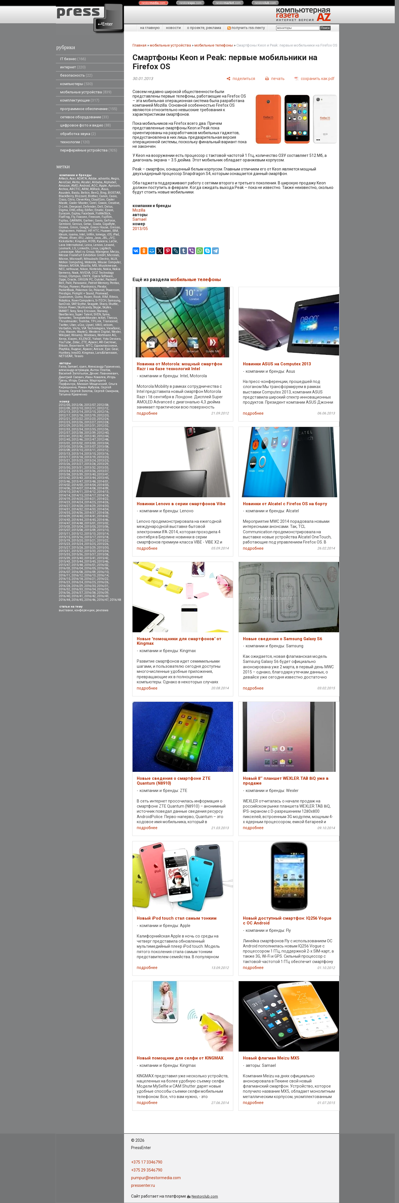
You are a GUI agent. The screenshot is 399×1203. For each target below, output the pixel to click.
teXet (101, 318)
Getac (87, 224)
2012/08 (102, 405)
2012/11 (90, 408)
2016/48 (115, 600)
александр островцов (74, 370)
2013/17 (64, 457)
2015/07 (64, 530)
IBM (115, 231)
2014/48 (77, 523)
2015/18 (102, 537)
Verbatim (65, 328)
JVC (112, 238)
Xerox (62, 339)
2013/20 (102, 457)
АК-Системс (107, 342)
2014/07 (77, 488)
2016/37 (77, 593)
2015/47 (64, 565)
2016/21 (90, 579)
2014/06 (64, 488)
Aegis (115, 178)
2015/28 (77, 547)
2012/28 (102, 422)
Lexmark (65, 248)
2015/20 (77, 540)
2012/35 (90, 429)
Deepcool (75, 206)
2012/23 (90, 419)
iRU (80, 238)
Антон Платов (100, 370)
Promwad (101, 293)
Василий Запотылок (73, 373)
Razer (88, 297)
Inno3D (76, 353)
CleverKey (83, 199)
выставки (66, 610)
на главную (150, 28)
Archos (63, 189)
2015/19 (64, 540)
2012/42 (77, 436)
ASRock (95, 189)
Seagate (92, 304)
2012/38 (77, 433)
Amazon (64, 185)
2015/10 (102, 530)
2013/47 (77, 481)
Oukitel (99, 279)
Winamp (76, 335)
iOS (109, 234)
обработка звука (78, 134)
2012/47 (90, 439)
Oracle (71, 279)
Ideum (63, 234)
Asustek (64, 193)
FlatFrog (64, 217)
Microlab (113, 255)
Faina (62, 366)
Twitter (63, 325)
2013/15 (90, 454)
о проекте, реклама (204, 28)
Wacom (70, 332)
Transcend (110, 321)
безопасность (76, 75)
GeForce (109, 220)
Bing (103, 193)
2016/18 (77, 579)
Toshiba (84, 321)
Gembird (65, 224)
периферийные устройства (88, 150)
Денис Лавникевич (104, 373)
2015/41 (90, 558)
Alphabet (110, 182)
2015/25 (90, 544)
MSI (94, 265)
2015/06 (102, 526)
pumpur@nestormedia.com (156, 1177)
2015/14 (102, 534)
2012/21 (64, 419)
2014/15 (77, 495)
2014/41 (90, 516)
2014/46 (102, 520)
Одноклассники (105, 345)
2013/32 (90, 467)
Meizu (114, 252)
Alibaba (97, 182)
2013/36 (90, 471)
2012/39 (90, 433)
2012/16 (102, 412)
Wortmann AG (106, 335)
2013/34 (64, 471)
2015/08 (77, 530)
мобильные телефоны (213, 45)
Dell (100, 206)
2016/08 (77, 572)
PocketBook (66, 290)
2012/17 (64, 415)
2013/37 (102, 471)
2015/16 (77, 537)
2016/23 (64, 582)
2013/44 (90, 478)
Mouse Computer (109, 262)
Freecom (94, 217)
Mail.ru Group (84, 252)
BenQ (95, 193)
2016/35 (102, 589)
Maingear (102, 252)
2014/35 (64, 513)
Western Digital (99, 332)
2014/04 (90, 485)
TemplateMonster (85, 318)
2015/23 (64, 544)
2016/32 (64, 589)
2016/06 (102, 568)
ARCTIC (75, 189)
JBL (105, 238)
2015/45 (90, 561)
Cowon (102, 203)
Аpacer (93, 342)
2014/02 (64, 485)
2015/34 (102, 551)
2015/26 (102, 544)
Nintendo (95, 269)
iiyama (73, 234)
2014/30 (102, 506)
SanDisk (64, 304)
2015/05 (90, 526)
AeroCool (65, 182)
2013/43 (77, 478)
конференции (84, 610)
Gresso (115, 227)
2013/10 (77, 450)
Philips (63, 286)
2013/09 (64, 450)
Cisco (62, 199)
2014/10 (64, 492)
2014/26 (102, 502)
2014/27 (64, 506)
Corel (92, 203)
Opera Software (102, 276)
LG (74, 248)
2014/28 (77, 506)
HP (89, 231)
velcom (108, 325)
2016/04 (77, 568)
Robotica (64, 300)
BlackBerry (66, 196)
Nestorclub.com (205, 1196)
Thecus (112, 318)
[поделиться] (241, 78)
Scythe (81, 304)
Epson (109, 210)
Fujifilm (107, 217)
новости (173, 28)
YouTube (65, 342)
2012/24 (102, 419)
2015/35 (64, 554)
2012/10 (77, 408)
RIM (105, 297)
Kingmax (88, 353)
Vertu (76, 328)
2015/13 (90, 534)
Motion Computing (71, 262)
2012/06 (77, 405)
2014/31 (64, 509)
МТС (89, 345)
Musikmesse (107, 265)
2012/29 (64, 425)
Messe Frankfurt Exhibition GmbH (82, 255)
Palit (69, 283)
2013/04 (102, 443)
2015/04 (77, 526)
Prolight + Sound (83, 293)
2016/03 (64, 568)
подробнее (147, 413)
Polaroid (99, 290)
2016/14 (102, 575)
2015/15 (64, 537)
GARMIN (76, 220)
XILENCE (85, 339)
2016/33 (77, 589)
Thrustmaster (68, 321)
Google (84, 227)
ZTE (84, 342)
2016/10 (102, 572)
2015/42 (102, 558)
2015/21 (90, 540)
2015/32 (77, 551)
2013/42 (64, 478)
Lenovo (98, 245)
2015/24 (77, 544)
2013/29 (102, 464)
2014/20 (77, 499)
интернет (73, 67)
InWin (90, 234)
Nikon (84, 269)
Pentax (114, 283)
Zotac (76, 342)
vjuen (83, 366)
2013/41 (102, 474)
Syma (106, 314)
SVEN (97, 314)
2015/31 (64, 551)
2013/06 (77, 446)
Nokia (107, 269)
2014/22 (102, 499)
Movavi (63, 265)
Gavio (98, 220)
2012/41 (64, 436)
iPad (116, 234)
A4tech (63, 178)
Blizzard (81, 196)
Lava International (71, 245)
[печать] (275, 78)
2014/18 (102, 495)
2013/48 (90, 481)
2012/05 (64, 405)
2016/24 (77, 582)
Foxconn (81, 217)
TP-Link (96, 321)
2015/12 (77, 534)
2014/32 (77, 509)
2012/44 (102, 436)
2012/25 (64, 422)
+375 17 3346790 (146, 1162)
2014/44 (77, 520)
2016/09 (90, 572)
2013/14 (77, 454)
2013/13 (64, 454)
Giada (97, 224)
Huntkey (64, 353)
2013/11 (90, 450)
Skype (97, 307)
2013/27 (77, 464)
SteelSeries (66, 314)
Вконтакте (76, 345)
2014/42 (102, 516)
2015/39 (64, 558)
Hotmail (81, 231)
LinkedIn (83, 248)
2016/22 (102, 579)
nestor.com (153, 3)
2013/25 (102, 460)
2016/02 (102, 565)
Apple (103, 185)
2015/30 (102, 547)
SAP (74, 304)
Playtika (64, 349)
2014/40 (77, 516)
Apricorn (114, 185)
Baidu (75, 193)
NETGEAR (66, 356)
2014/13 (102, 492)
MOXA (74, 265)
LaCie (113, 241)
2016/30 (90, 586)
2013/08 (102, 446)
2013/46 (64, 481)
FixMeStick (103, 213)
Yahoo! (96, 339)
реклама (102, 610)
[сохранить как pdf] (314, 78)
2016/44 (64, 600)
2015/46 (102, 561)
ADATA (82, 178)
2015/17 (90, 537)
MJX (114, 259)
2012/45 (64, 439)
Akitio (76, 182)
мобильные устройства (86, 92)
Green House (99, 227)
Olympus (74, 276)
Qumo (79, 297)
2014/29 (90, 506)
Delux (108, 206)
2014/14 (64, 495)
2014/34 (102, 509)
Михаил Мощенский (92, 384)
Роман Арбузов (88, 387)
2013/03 (90, 443)
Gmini (74, 227)
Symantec (65, 318)
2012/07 (90, 405)
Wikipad (64, 335)
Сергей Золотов (81, 391)
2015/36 (77, 554)
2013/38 (64, 474)
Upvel (90, 325)
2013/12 (102, 450)
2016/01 (90, 565)
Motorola (90, 262)
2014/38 (102, 513)
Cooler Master (78, 203)
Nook (75, 273)
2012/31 (90, 425)
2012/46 (77, 439)
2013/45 (102, 478)
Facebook (87, 213)
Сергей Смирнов (106, 391)
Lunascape (66, 252)
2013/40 (90, 474)
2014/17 (90, 495)
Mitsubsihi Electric (96, 259)
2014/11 (77, 492)
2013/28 (90, 464)
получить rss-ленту (246, 28)
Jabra (89, 238)
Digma (63, 210)
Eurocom (64, 213)
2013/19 (90, 457)
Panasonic (80, 283)
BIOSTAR (114, 193)
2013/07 (90, 446)
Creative (113, 203)
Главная (139, 45)
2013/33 (102, 467)
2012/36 (102, 429)
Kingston (81, 241)
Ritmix (113, 297)
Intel (82, 234)
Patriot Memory (98, 283)
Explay (76, 213)
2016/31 (102, 586)
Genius (77, 224)
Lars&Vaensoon (106, 353)
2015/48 (77, 565)
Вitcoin (63, 345)
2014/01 (102, 481)
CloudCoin (98, 199)
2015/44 (77, 561)
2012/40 (102, 433)
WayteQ (82, 332)
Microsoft (76, 259)
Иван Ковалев (95, 377)
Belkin (85, 193)
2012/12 (102, 408)
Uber (73, 325)
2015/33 (90, 551)
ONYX (86, 276)
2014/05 (102, 485)
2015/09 (90, 530)
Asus (104, 189)
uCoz (80, 325)
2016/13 (90, 575)
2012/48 (102, 439)
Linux (94, 248)
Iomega (101, 234)
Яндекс (76, 349)
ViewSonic (113, 328)
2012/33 (64, 429)
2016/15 (64, 579)
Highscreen (67, 231)
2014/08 (90, 488)
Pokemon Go (83, 290)
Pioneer (74, 286)
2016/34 (90, 589)
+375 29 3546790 (146, 1170)
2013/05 (64, 446)
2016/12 (77, 575)
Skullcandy (84, 307)
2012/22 (77, 419)
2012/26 (77, 422)
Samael (73, 366)
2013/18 (77, 457)
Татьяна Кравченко (73, 394)
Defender (89, 206)
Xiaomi (72, 339)
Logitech (105, 248)
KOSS (91, 241)
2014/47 (64, 523)
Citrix (71, 199)
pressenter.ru (143, 1185)
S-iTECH (100, 300)
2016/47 (102, 600)
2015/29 (90, 547)
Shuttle (113, 304)
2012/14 (77, 412)
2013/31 (77, 467)
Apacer (87, 349)
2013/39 (77, 474)
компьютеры (76, 84)
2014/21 (90, 499)
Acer (72, 178)
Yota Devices (112, 339)
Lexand (109, 245)
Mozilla (85, 265)
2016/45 (77, 600)
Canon (103, 196)
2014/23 (64, 502)
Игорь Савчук (78, 380)
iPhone (63, 238)
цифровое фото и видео (85, 125)
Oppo (62, 279)
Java (97, 238)
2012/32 (102, 425)
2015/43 (64, 561)
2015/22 (102, 540)
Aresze (99, 349)
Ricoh (97, 297)
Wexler (116, 332)
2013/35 (77, 471)
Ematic (99, 210)
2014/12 (90, 492)
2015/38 (102, 554)
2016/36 (64, 593)
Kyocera (102, 241)
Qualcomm (66, 297)
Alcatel (86, 182)
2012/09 (64, 408)
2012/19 (90, 415)
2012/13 (64, 412)
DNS (72, 210)
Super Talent (83, 314)
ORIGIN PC (85, 279)
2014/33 (90, 509)
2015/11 (64, 534)
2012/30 (77, 425)
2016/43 (102, 596)
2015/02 (102, 523)
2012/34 (77, 429)
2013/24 (90, 460)
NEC (62, 269)
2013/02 (77, 443)
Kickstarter (66, 241)
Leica (88, 245)
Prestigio (65, 293)
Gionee (63, 227)
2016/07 (64, 572)
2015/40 (77, 558)
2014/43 (64, 520)
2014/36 (77, 513)
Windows (90, 335)
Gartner (88, 220)
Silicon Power (67, 307)
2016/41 (77, 596)
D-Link (63, 206)
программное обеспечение (88, 109)
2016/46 (90, 600)
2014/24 (77, 502)
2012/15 (90, 412)
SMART (64, 311)
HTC (96, 231)
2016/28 (64, 586)
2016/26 (102, 582)
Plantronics (88, 286)
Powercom (112, 290)
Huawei (105, 231)
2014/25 (90, 502)
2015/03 (64, 526)
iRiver (73, 238)
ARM (85, 189)
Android (84, 185)
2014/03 (77, 485)
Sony (73, 311)
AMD (74, 185)
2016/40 (64, 596)
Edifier (89, 210)
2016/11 (64, 575)
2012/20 (102, 415)
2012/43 (90, 436)
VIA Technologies (93, 328)
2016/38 (90, 593)
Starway (102, 311)
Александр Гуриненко (104, 366)
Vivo (61, 332)
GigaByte (108, 224)
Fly (73, 217)
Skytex (106, 307)
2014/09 (102, 488)
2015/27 (64, 547)
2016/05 (90, 568)
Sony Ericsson (86, 311)
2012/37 (64, 433)
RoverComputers (83, 300)
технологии (75, 142)
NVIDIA (85, 273)
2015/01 (90, 523)
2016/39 (102, 593)
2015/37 (90, 554)
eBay (80, 210)
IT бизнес (73, 59)
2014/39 (64, 516)
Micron (63, 259)
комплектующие (79, 100)
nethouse (72, 269)
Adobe (92, 178)
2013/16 (102, 454)
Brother (93, 196)
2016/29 (77, 586)
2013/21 (64, 460)
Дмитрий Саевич (71, 377)
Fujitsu (63, 220)
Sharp (103, 304)
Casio (113, 196)
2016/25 (90, 582)
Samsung (114, 300)
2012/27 (90, 422)
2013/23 (77, 460)
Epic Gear (111, 349)
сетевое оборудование (84, 117)
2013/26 (64, 464)
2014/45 (90, 520)
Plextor (101, 286)
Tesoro (78, 356)
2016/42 (90, 596)
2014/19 (64, 499)
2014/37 (90, 513)
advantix (104, 178)
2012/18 (77, 415)
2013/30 (64, 467)
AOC (94, 185)
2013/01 (64, 443)
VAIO (98, 325)
